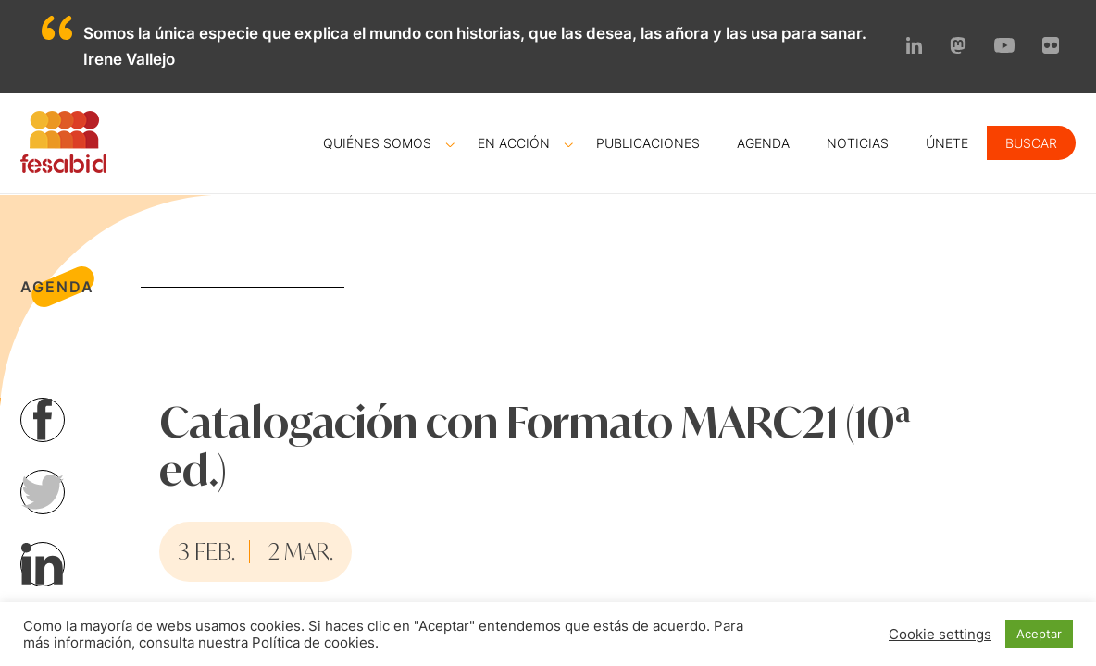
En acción (514, 143)
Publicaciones (648, 143)
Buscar (1031, 143)
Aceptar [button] (1039, 633)
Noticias (858, 143)
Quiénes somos (377, 143)
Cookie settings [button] (940, 634)
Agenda (763, 143)
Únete (947, 143)
